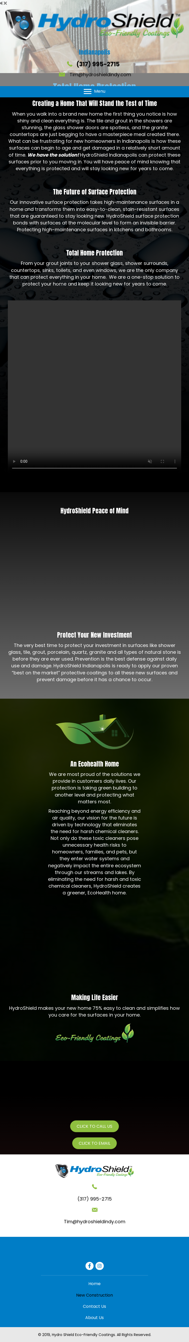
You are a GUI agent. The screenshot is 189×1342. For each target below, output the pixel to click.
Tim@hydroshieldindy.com (100, 74)
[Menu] (94, 91)
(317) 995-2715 (98, 64)
